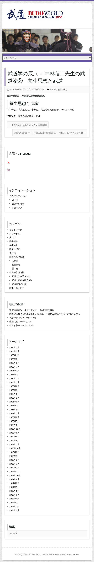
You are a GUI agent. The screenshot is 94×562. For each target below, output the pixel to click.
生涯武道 (13, 321)
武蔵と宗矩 (14, 325)
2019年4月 (14, 440)
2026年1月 (14, 355)
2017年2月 (14, 506)
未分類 (12, 253)
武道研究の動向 (19, 284)
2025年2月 (14, 374)
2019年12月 (15, 429)
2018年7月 (14, 456)
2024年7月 (14, 378)
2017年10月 (15, 475)
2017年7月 (14, 487)
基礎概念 (16, 264)
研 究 (15, 200)
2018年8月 (14, 452)
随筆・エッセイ (16, 288)
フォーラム (14, 233)
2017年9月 (14, 479)
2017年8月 (14, 483)
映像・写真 (14, 249)
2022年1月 (14, 398)
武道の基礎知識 (16, 257)
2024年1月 (14, 382)
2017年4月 (14, 499)
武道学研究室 (18, 204)
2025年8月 (14, 363)
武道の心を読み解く (58, 89)
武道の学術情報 (16, 272)
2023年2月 (14, 386)
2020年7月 (14, 421)
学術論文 (13, 245)
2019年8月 (14, 433)
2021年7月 (14, 405)
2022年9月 (14, 390)
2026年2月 (14, 351)
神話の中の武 (15, 317)
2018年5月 (14, 460)
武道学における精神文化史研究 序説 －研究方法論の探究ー (38, 314)
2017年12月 (15, 471)
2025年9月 (14, 359)
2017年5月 (14, 495)
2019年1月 (14, 444)
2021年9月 (14, 402)
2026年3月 (14, 347)
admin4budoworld (17, 89)
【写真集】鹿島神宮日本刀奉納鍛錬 (27, 124)
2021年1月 (14, 413)
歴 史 (15, 268)
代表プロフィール (17, 196)
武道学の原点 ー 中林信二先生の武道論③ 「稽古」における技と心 (50, 132)
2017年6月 (14, 491)
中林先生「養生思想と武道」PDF (24, 116)
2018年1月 (14, 467)
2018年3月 (14, 464)
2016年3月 (14, 510)
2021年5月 (14, 409)
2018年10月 (15, 448)
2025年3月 (14, 370)
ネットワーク (15, 230)
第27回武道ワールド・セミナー (24, 310)
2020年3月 (14, 425)
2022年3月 (14, 394)
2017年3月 (14, 502)
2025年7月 (14, 367)
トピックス (17, 208)
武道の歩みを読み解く (22, 280)
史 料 (12, 237)
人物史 (15, 261)
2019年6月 (14, 436)
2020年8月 (14, 417)
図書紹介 (13, 241)
